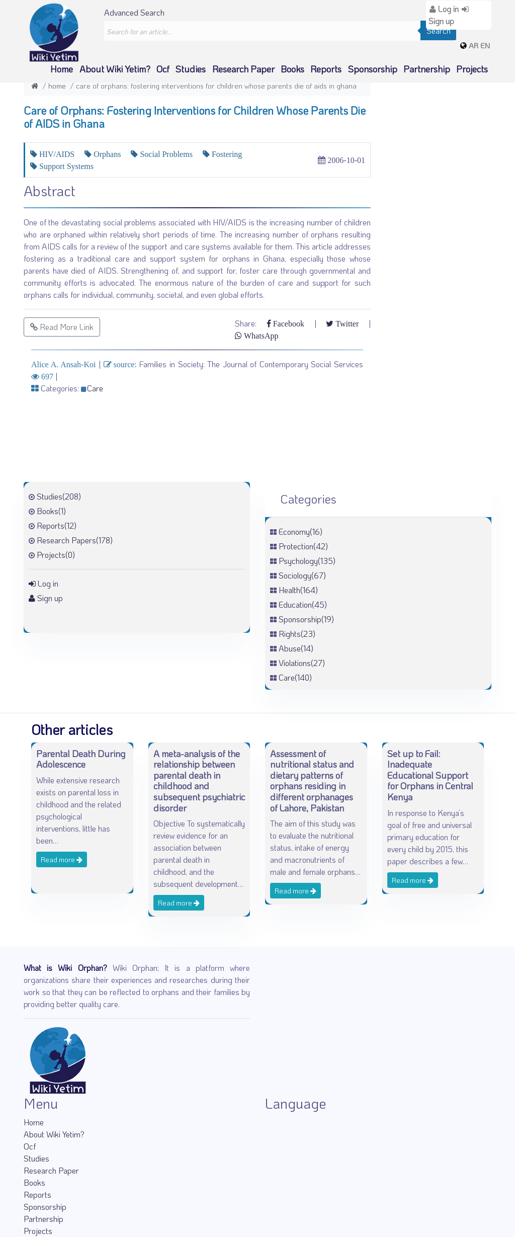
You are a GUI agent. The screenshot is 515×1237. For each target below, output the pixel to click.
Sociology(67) (302, 575)
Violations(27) (302, 662)
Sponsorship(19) (306, 619)
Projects (472, 69)
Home (61, 69)
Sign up (46, 598)
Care (92, 388)
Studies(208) (59, 496)
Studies (191, 69)
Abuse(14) (296, 648)
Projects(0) (56, 554)
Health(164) (298, 590)
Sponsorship (372, 69)
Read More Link (62, 326)
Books (292, 69)
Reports (325, 69)
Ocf (162, 69)
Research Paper (243, 69)
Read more (61, 859)
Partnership (426, 69)
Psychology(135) (307, 560)
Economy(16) (300, 531)
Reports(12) (56, 525)
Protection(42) (303, 546)
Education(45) (303, 604)
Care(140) (295, 677)
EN (485, 45)
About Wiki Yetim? (114, 69)
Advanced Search (134, 12)
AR (473, 45)
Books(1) (51, 511)
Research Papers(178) (75, 540)
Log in (43, 583)
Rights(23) (297, 633)
